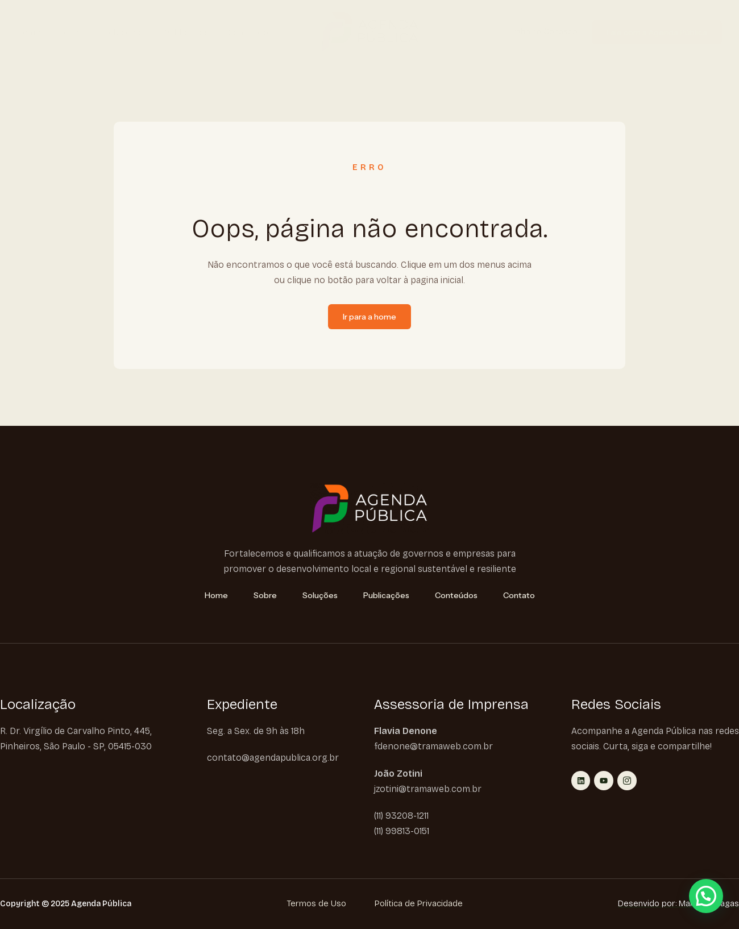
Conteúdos (250, 32)
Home (29, 32)
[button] (706, 896)
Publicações (189, 32)
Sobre (72, 32)
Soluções (127, 32)
